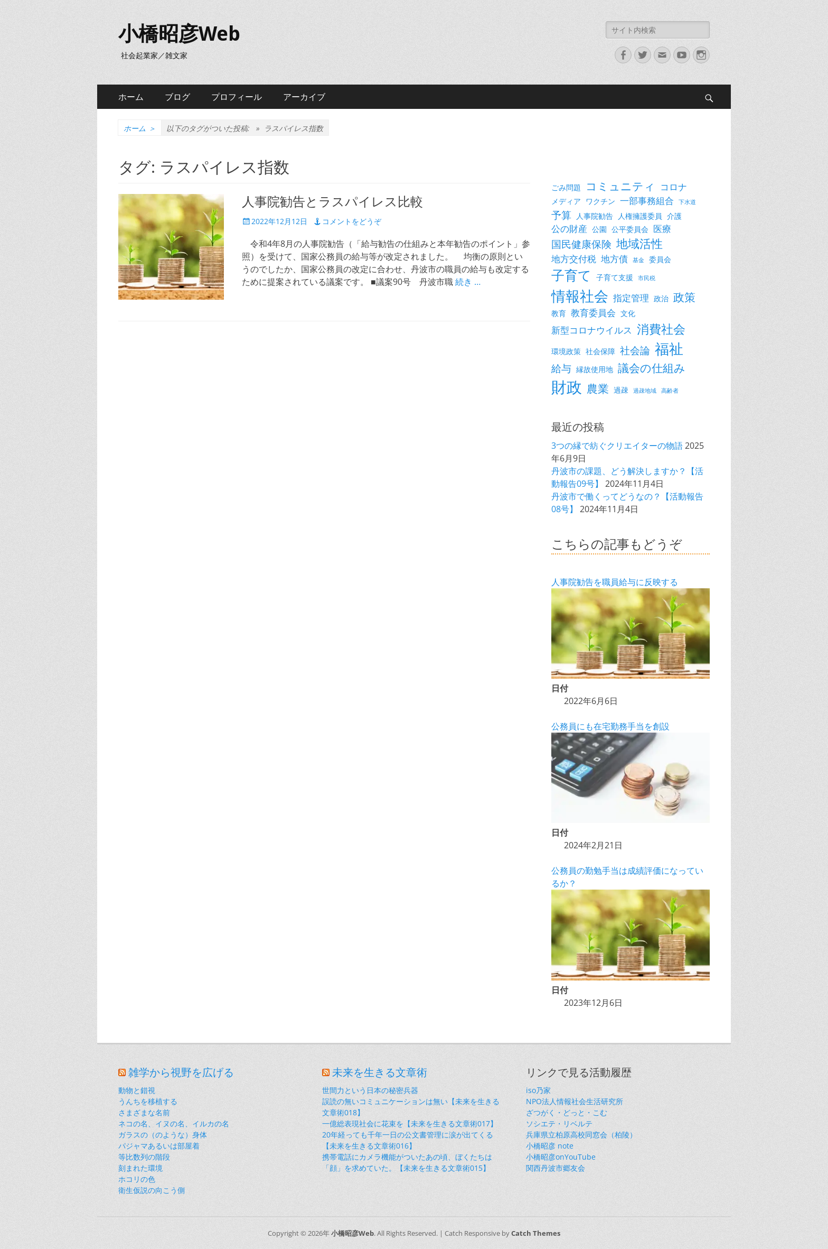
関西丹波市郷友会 (555, 1168)
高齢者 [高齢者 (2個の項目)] (670, 390)
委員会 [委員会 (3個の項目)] (660, 259)
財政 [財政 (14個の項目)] (566, 386)
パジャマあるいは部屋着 (159, 1146)
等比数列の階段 (144, 1157)
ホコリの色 (136, 1179)
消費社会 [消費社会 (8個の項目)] (661, 328)
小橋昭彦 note (549, 1146)
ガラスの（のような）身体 (162, 1135)
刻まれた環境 (140, 1168)
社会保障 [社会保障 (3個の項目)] (600, 351)
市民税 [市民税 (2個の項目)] (646, 278)
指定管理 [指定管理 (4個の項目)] (631, 298)
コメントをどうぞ (351, 221)
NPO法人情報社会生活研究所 (574, 1101)
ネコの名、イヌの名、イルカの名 (173, 1123)
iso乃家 (538, 1090)
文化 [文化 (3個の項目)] (627, 313)
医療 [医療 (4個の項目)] (662, 229)
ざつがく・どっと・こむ (566, 1112)
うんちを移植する (147, 1101)
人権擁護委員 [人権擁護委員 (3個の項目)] (640, 216)
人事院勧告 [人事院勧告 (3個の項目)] (594, 216)
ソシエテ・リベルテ (559, 1123)
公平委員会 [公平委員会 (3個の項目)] (629, 229)
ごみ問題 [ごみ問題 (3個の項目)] (566, 187)
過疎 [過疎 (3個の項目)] (621, 390)
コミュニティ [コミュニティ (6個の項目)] (620, 186)
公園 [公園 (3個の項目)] (599, 229)
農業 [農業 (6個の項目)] (598, 388)
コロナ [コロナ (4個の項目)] (673, 187)
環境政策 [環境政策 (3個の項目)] (566, 351)
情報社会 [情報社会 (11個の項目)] (579, 296)
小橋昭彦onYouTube (561, 1157)
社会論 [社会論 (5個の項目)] (635, 350)
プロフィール (236, 97)
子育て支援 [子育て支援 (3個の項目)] (614, 277)
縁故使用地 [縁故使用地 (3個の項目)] (594, 369)
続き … (468, 282)
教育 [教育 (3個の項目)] (558, 313)
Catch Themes (535, 1233)
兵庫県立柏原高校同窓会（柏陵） (581, 1135)
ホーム (131, 97)
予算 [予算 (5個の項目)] (561, 214)
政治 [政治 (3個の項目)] (661, 298)
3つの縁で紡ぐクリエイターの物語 (617, 445)
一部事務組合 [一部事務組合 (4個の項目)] (647, 201)
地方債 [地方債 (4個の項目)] (614, 259)
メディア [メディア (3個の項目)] (566, 201)
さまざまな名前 (144, 1112)
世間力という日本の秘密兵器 (370, 1090)
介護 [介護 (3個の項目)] (674, 216)
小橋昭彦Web (179, 33)
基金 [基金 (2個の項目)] (638, 260)
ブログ (177, 97)
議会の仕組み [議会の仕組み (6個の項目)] (651, 367)
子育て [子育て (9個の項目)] (571, 275)
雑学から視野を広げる (181, 1072)
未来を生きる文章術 (379, 1072)
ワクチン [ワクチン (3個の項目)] (600, 201)
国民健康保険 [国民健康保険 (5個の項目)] (581, 244)
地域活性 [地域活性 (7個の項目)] (639, 243)
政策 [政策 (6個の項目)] (684, 297)
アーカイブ (304, 97)
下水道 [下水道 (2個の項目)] (687, 202)
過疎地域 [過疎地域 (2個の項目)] (644, 390)
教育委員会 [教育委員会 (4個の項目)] (593, 313)
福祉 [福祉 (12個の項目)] (669, 348)
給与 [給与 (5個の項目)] (561, 368)
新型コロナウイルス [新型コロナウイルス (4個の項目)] (591, 330)
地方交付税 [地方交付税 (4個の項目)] (573, 259)
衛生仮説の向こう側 (151, 1190)
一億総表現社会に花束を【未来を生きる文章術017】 (409, 1123)
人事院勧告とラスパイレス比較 (332, 202)
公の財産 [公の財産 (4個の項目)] (569, 229)
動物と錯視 (136, 1090)
